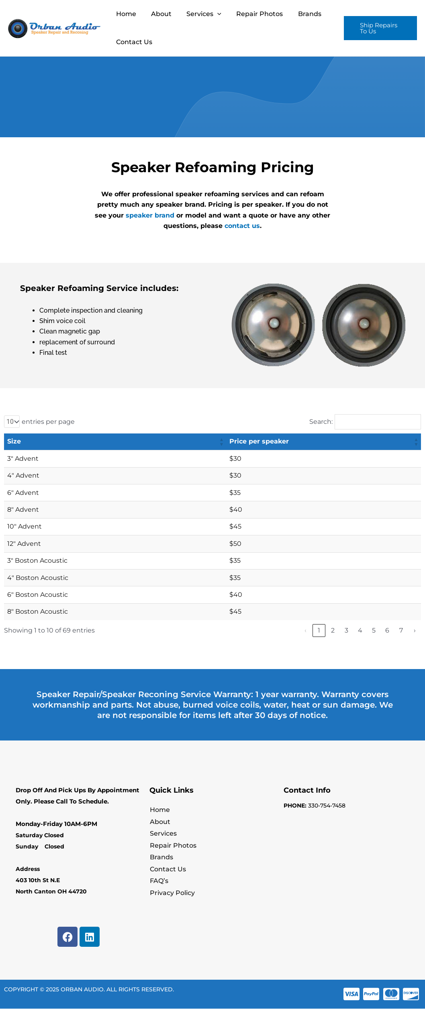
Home (125, 14)
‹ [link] (305, 630)
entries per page (48, 421)
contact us (242, 226)
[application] (212, 14)
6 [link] (387, 630)
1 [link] (319, 630)
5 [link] (374, 630)
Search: (321, 421)
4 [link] (360, 630)
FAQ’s (158, 882)
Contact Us (133, 42)
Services (198, 14)
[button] (379, 28)
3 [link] (346, 630)
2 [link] (333, 630)
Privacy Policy (171, 894)
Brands (300, 14)
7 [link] (401, 630)
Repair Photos (252, 14)
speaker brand (150, 215)
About (158, 14)
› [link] (415, 630)
